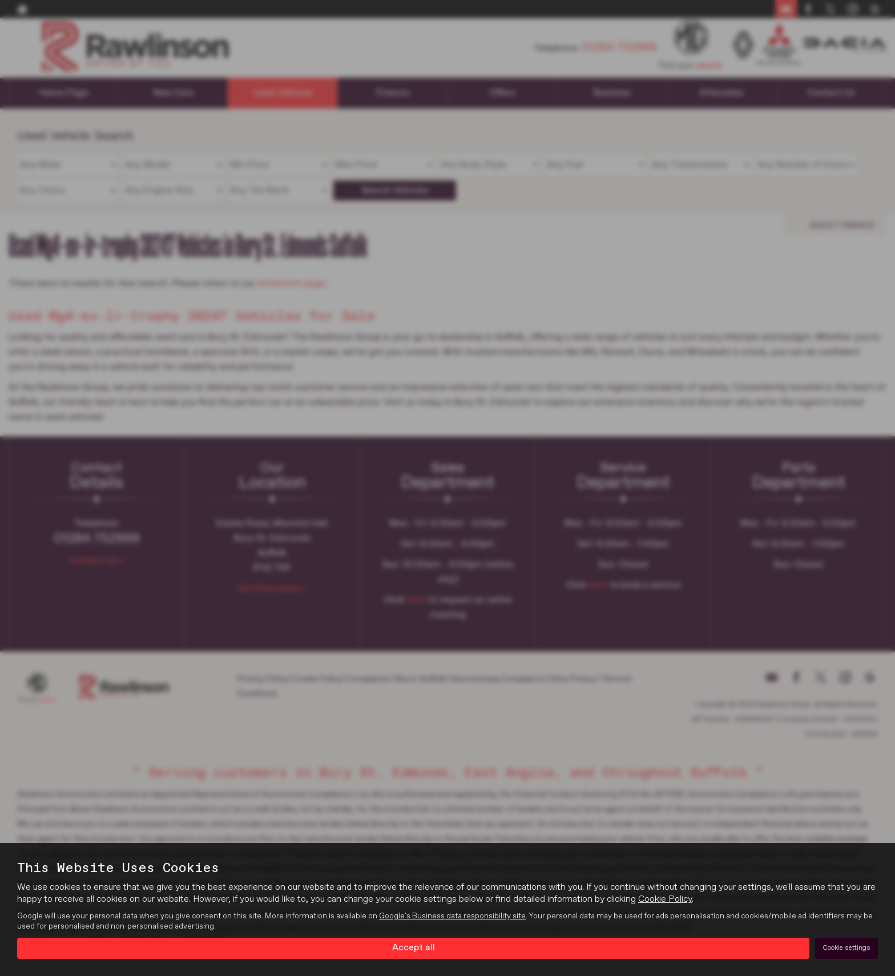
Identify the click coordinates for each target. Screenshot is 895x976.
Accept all (413, 948)
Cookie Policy (665, 900)
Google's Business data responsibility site (452, 917)
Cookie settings (846, 948)
